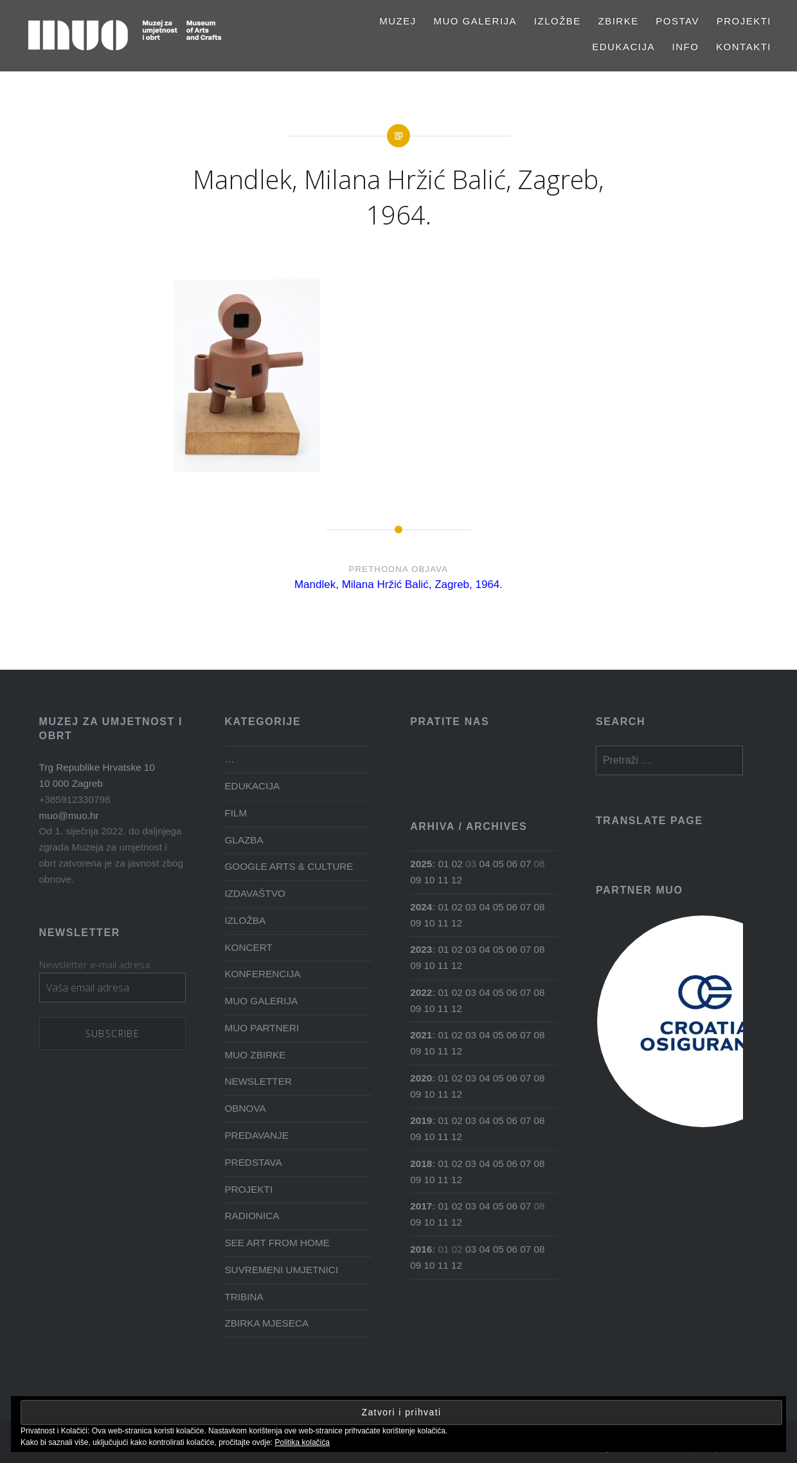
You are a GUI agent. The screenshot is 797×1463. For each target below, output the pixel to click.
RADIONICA (251, 1215)
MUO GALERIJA (475, 20)
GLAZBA (243, 839)
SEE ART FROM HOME (276, 1242)
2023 (421, 949)
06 (511, 863)
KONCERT (248, 947)
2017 (421, 1206)
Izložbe (557, 20)
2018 (421, 1163)
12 (456, 879)
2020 (421, 1077)
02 (457, 863)
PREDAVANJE (256, 1135)
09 (415, 879)
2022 (421, 992)
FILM (235, 812)
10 (429, 879)
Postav (677, 20)
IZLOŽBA (244, 920)
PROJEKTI (744, 20)
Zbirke (618, 20)
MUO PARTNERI (261, 1027)
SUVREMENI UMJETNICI (281, 1269)
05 (498, 863)
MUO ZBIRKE (254, 1054)
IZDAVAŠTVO (254, 893)
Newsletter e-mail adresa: (95, 964)
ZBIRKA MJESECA (266, 1323)
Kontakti (743, 46)
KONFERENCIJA (262, 973)
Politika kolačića (302, 1442)
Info (685, 46)
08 (538, 906)
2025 (421, 863)
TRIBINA (243, 1296)
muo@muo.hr (69, 815)
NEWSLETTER (258, 1081)
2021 (421, 1034)
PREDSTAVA (253, 1162)
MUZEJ (397, 20)
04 (484, 863)
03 (470, 906)
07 (525, 863)
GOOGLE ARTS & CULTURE (288, 866)
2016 (421, 1249)
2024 (421, 906)
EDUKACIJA (623, 46)
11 (443, 879)
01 (443, 863)
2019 (421, 1120)
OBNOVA (244, 1108)
